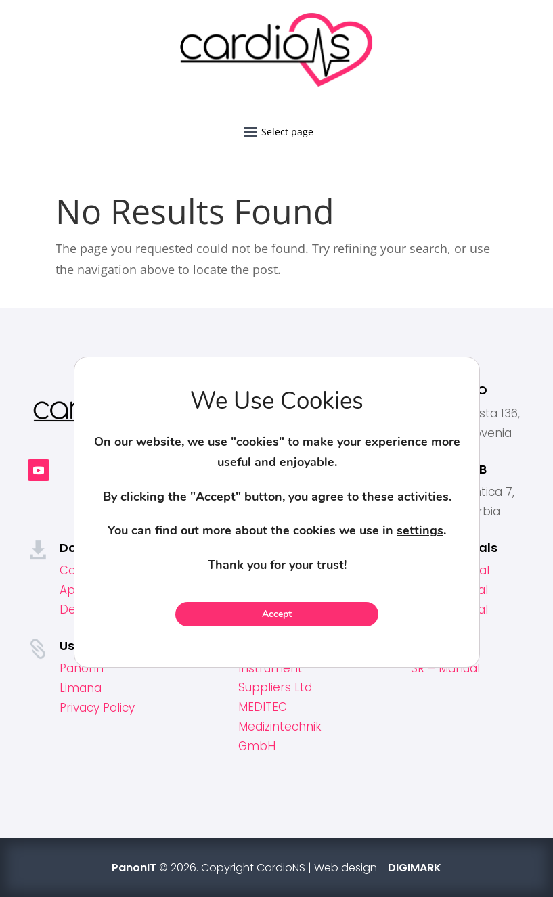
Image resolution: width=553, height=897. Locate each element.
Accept (277, 613)
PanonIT (83, 668)
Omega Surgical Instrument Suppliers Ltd (284, 668)
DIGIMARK (414, 867)
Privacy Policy (97, 707)
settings (420, 530)
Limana (81, 688)
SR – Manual (445, 668)
